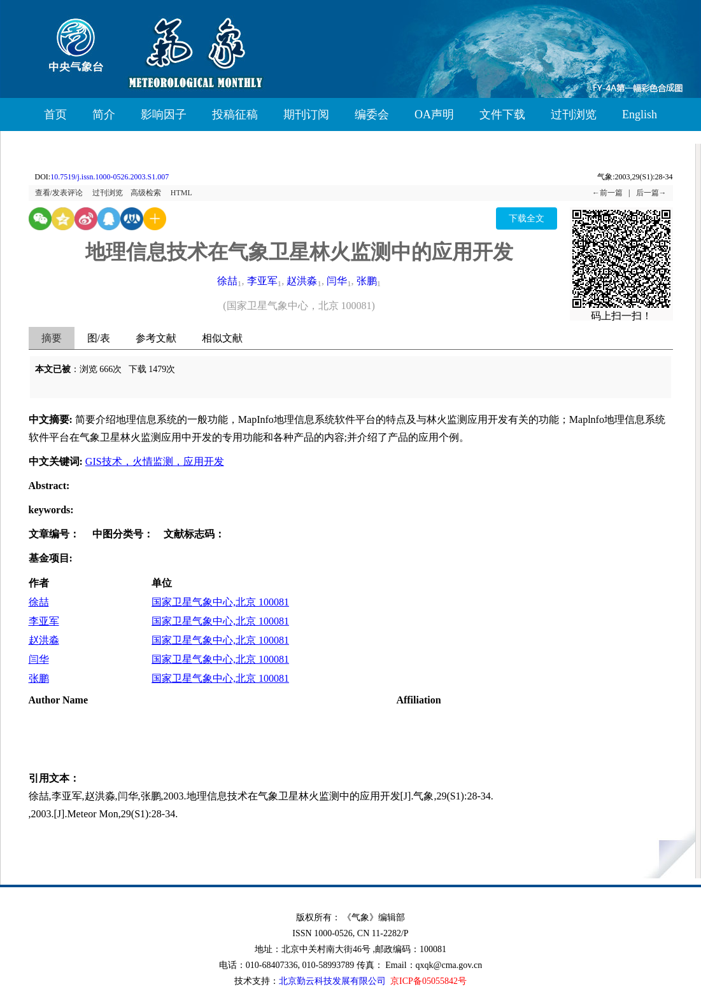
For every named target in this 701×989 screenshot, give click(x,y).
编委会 (372, 114)
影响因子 (164, 114)
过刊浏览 (574, 114)
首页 (55, 114)
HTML (181, 192)
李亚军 (262, 280)
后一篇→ (651, 192)
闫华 (337, 280)
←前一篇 (607, 192)
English (639, 114)
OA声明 (434, 114)
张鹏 (367, 280)
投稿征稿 (235, 114)
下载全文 (526, 218)
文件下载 (502, 114)
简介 (103, 114)
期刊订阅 (306, 114)
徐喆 (227, 280)
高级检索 (146, 192)
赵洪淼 (302, 280)
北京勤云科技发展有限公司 (332, 981)
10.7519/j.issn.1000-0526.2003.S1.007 (109, 176)
